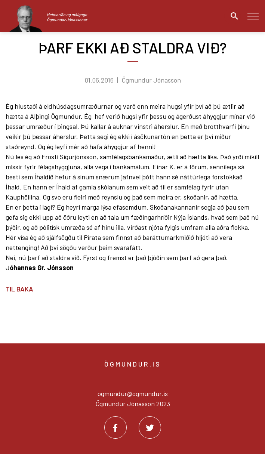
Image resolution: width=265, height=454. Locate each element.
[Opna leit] (232, 16)
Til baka (19, 289)
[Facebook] (115, 427)
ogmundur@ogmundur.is (133, 393)
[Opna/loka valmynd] (253, 16)
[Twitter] (150, 427)
